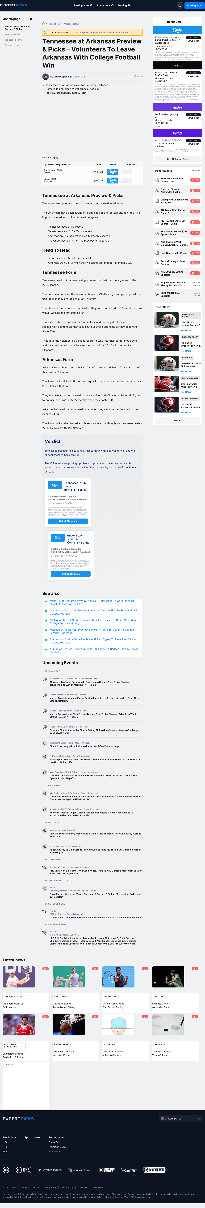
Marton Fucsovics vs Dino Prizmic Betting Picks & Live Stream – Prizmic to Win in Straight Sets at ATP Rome (93, 725)
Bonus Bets (54, 1152)
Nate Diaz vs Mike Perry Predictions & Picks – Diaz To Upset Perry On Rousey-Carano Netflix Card (95, 845)
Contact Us (83, 1197)
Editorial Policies (10, 1197)
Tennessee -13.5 (66, 181)
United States (173, 1128)
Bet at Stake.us (68, 531)
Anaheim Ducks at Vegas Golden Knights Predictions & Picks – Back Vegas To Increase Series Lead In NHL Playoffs (91, 824)
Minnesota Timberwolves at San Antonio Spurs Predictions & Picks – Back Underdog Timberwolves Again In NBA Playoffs (95, 808)
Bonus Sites (122, 32)
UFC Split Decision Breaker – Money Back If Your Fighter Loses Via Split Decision (93, 951)
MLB (5, 1161)
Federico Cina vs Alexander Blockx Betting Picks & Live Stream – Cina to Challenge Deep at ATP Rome (94, 741)
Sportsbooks (33, 1147)
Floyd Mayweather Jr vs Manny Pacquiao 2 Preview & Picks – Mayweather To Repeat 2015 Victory (95, 905)
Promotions (54, 1161)
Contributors (97, 1197)
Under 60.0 (66, 190)
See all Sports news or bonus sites (93, 32)
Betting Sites (81, 5)
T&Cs (193, 57)
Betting (122, 5)
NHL (5, 1157)
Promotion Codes (58, 1157)
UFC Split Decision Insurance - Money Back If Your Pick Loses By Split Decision (92, 948)
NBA (5, 1152)
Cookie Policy (67, 1197)
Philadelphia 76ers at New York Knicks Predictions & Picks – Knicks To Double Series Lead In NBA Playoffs (95, 771)
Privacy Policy (49, 1197)
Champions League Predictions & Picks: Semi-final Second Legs (84, 756)
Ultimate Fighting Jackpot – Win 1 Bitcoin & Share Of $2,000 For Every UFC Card (92, 953)
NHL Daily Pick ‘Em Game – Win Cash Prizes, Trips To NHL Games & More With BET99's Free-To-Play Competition (96, 882)
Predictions (103, 5)
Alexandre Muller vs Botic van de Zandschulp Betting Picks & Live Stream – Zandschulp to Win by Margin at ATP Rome (90, 693)
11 (192, 293)
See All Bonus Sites (177, 159)
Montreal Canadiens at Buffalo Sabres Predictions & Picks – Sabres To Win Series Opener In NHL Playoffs (93, 787)
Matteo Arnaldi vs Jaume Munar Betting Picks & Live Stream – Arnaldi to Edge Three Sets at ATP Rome (95, 709)
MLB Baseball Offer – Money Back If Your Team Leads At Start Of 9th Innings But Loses (96, 927)
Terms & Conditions (30, 1197)
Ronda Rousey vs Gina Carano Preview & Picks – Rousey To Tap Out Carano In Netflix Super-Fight (95, 861)
